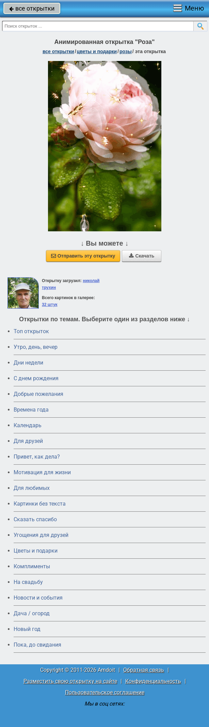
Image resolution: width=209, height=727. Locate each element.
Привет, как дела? (37, 456)
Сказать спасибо (35, 519)
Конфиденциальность (153, 681)
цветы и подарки (97, 51)
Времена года (31, 409)
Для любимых (32, 488)
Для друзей (28, 441)
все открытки (31, 8)
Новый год (27, 629)
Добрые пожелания (38, 394)
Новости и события (38, 597)
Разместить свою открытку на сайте (70, 681)
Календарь (28, 425)
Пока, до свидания (37, 644)
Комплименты (32, 566)
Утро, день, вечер (36, 347)
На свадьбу (28, 582)
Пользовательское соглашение (104, 692)
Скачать (141, 256)
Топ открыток (31, 331)
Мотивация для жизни (42, 472)
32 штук (50, 304)
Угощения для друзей (41, 535)
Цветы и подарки (36, 550)
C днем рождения (36, 378)
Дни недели (28, 362)
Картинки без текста (40, 503)
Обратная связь (143, 670)
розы (125, 51)
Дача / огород (32, 613)
